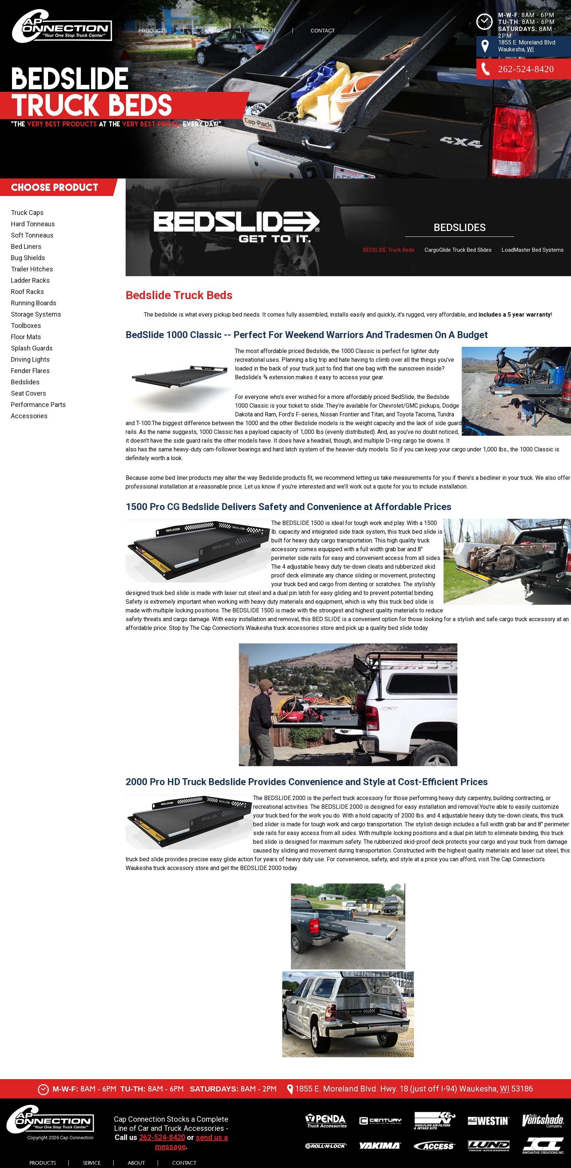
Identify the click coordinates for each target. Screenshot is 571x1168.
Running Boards (33, 303)
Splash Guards (32, 348)
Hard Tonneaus (33, 224)
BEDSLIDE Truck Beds (388, 250)
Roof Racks (27, 291)
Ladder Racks (30, 280)
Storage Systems (36, 314)
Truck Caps (27, 212)
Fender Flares (30, 371)
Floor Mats (26, 337)
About (267, 30)
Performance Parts (38, 404)
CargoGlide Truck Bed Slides (458, 250)
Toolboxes (26, 325)
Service (213, 30)
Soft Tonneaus (32, 235)
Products (152, 30)
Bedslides (25, 382)
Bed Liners (26, 246)
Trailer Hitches (32, 269)
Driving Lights (30, 359)
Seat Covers (28, 393)
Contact (323, 30)
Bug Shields (28, 258)
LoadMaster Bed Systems (533, 250)
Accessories (29, 416)
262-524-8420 (162, 1137)
